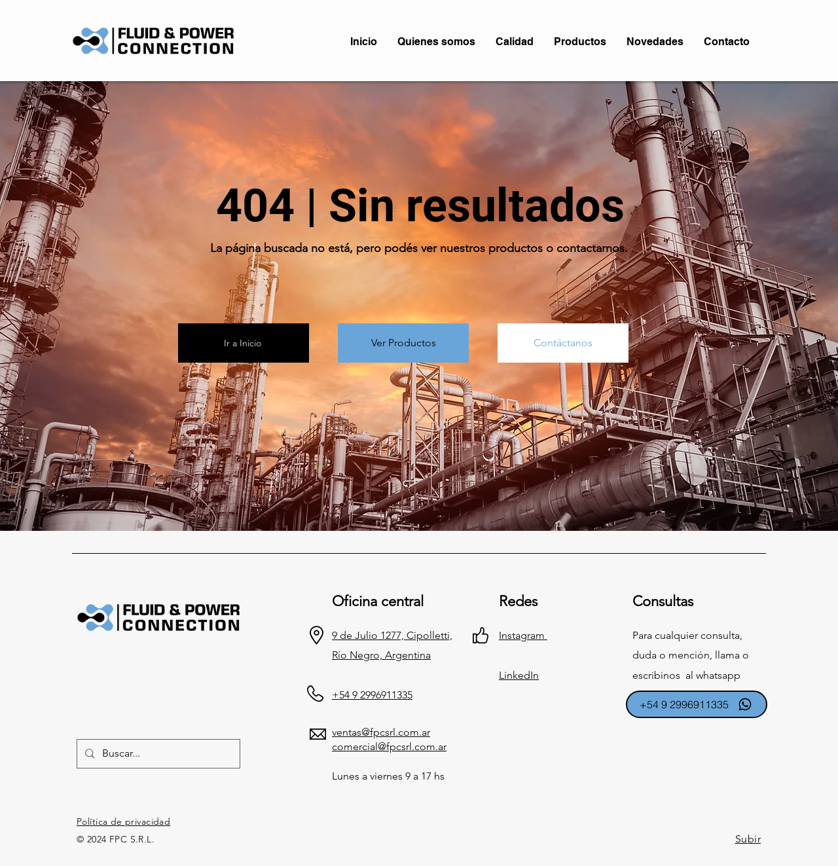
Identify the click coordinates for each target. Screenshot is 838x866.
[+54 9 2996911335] (696, 704)
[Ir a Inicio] (243, 343)
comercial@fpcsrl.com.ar (389, 746)
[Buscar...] (157, 754)
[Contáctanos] (563, 343)
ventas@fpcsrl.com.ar (381, 732)
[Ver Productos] (403, 343)
